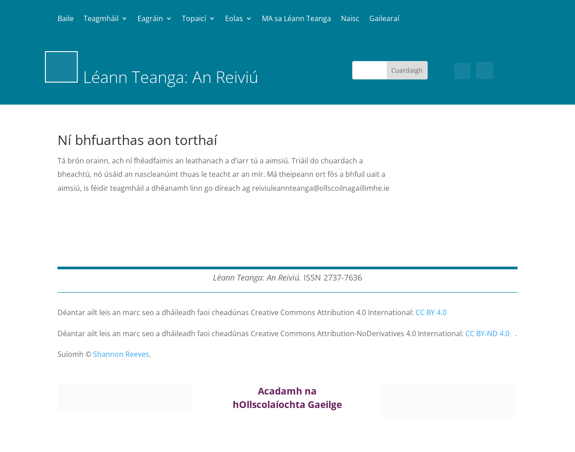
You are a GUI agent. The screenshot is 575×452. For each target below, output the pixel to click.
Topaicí (194, 19)
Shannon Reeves (121, 354)
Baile (66, 19)
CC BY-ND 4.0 (487, 333)
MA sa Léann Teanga (296, 19)
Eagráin (150, 19)
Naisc (350, 19)
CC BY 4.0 (431, 312)
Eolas (234, 19)
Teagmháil (101, 19)
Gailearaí (384, 19)
